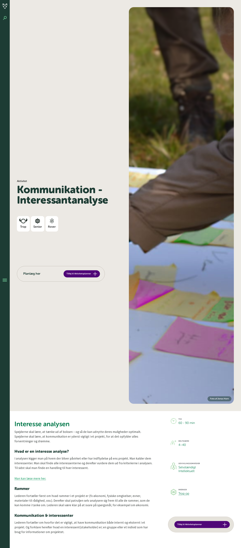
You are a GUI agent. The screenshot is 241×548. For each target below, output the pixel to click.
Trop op (183, 493)
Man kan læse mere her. (30, 478)
